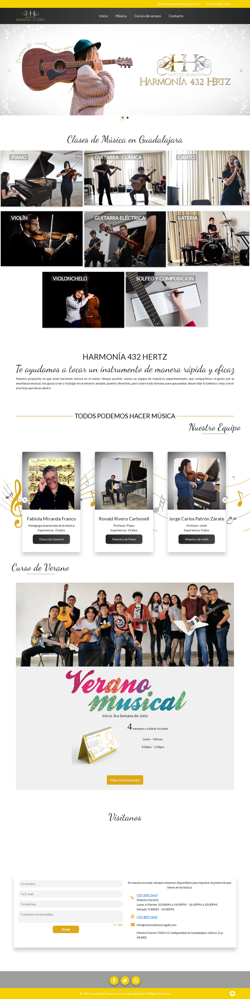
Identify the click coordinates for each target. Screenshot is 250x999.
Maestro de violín (196, 539)
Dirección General (51, 539)
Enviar (66, 929)
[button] (122, 117)
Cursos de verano (147, 16)
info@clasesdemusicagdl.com (179, 4)
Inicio (103, 16)
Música (121, 16)
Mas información (125, 780)
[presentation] (9, 71)
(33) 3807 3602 (219, 4)
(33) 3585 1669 (147, 895)
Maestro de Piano (124, 539)
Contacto (176, 16)
